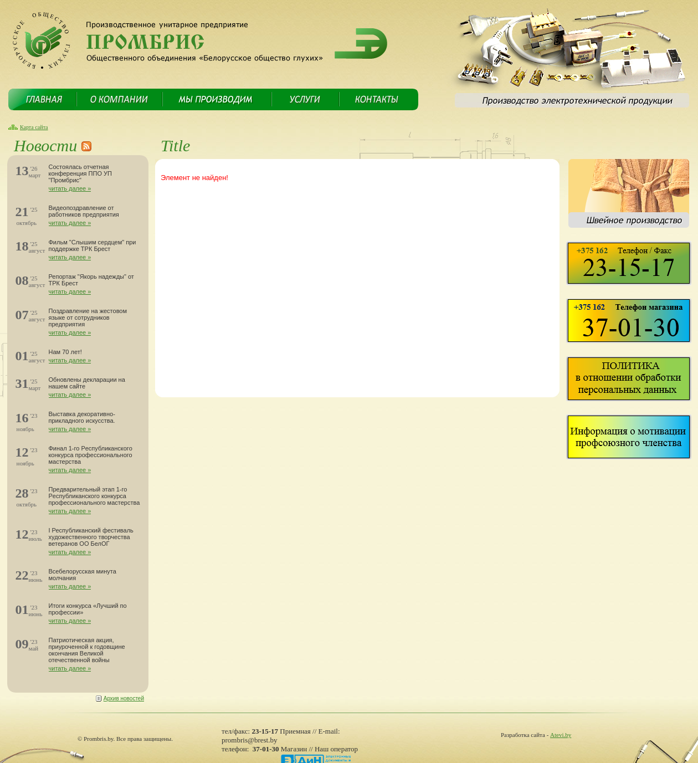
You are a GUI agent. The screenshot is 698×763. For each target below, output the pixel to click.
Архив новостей (124, 698)
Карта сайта (34, 127)
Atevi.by (560, 734)
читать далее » (70, 188)
